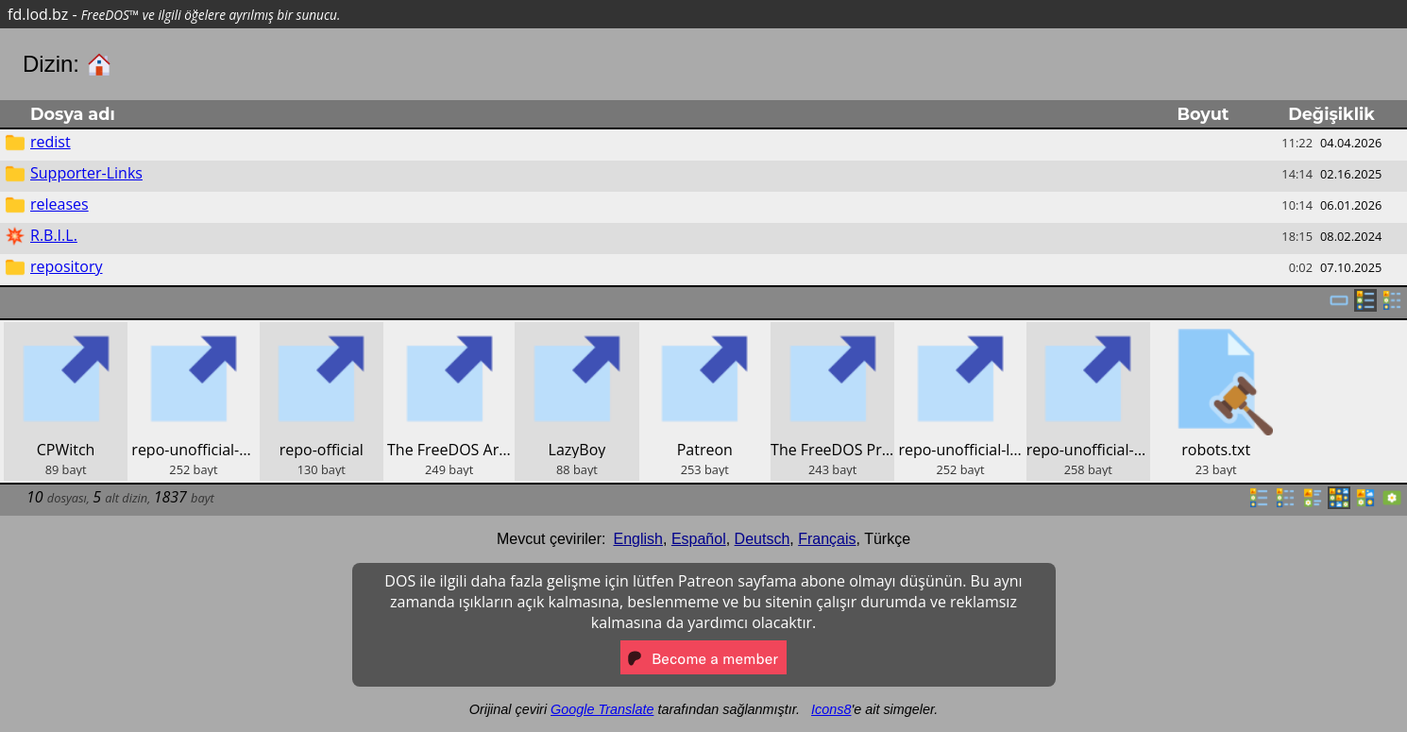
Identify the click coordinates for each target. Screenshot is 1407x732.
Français (827, 539)
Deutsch (762, 539)
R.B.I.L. (53, 235)
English (638, 539)
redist (50, 141)
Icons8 (831, 709)
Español (698, 539)
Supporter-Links (86, 172)
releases (59, 204)
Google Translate (602, 709)
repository (66, 266)
